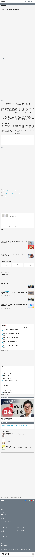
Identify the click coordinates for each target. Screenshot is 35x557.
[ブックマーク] (33, 13)
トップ (1, 3)
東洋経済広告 (2, 530)
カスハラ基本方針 (22, 549)
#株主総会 (15, 425)
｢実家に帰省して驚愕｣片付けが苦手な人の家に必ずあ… (11, 333)
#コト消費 (11, 425)
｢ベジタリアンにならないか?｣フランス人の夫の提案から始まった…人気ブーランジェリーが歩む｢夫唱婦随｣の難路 (14, 255)
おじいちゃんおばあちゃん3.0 (7, 378)
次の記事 (32, 7)
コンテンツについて (3, 537)
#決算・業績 (8, 425)
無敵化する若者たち (9, 446)
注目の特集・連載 (5, 397)
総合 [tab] (9, 327)
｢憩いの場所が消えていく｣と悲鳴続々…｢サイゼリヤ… (11, 337)
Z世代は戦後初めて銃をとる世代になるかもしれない (14, 433)
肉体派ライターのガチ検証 (7, 373)
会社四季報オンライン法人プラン (22, 527)
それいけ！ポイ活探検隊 (7, 390)
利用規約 (2, 543)
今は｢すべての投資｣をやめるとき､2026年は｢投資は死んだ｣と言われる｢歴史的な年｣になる (14, 286)
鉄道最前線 (2, 512)
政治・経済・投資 (24, 3)
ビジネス (19, 3)
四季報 (21, 503)
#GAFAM (24, 425)
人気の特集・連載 (4, 366)
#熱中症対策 (3, 425)
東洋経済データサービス (4, 528)
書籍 (25, 503)
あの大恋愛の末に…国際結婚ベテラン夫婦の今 (10, 380)
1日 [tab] (9, 368)
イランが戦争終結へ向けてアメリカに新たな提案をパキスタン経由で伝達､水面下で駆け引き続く (14, 293)
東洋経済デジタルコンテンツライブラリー (7, 521)
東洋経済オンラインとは (4, 536)
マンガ (15, 3)
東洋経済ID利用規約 (16, 549)
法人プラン (2, 540)
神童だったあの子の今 (6, 375)
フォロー (17, 218)
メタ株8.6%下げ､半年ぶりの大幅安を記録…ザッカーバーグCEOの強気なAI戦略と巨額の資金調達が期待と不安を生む (14, 305)
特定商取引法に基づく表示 (8, 549)
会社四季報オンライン (4, 518)
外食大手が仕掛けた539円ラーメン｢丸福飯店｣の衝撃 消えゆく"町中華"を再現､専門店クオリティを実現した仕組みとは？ (14, 246)
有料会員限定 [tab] (25, 327)
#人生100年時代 (19, 425)
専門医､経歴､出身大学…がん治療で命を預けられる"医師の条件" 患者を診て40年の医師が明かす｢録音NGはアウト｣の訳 (14, 242)
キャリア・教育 (30, 3)
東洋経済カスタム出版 (20, 530)
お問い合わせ (28, 549)
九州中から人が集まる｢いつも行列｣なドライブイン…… (11, 341)
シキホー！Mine (3, 522)
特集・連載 (5, 3)
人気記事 (9, 3)
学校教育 (2, 509)
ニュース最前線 (5, 385)
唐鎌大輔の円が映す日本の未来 (6, 418)
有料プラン (2, 539)
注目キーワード (4, 422)
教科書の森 (2, 531)
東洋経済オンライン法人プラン (5, 527)
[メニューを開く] (33, 1)
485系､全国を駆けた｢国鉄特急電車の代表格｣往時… (11, 329)
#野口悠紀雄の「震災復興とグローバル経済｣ (13, 6)
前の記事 (29, 7)
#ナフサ (30, 425)
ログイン (30, 1)
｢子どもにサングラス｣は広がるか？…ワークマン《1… (11, 345)
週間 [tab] (25, 368)
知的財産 (2, 549)
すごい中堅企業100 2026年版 (7, 392)
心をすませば (8, 439)
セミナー (17, 503)
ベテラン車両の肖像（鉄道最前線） (8, 387)
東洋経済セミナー (19, 528)
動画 (12, 3)
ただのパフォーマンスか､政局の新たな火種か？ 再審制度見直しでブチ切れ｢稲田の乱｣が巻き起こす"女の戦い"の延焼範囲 (14, 298)
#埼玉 (27, 425)
